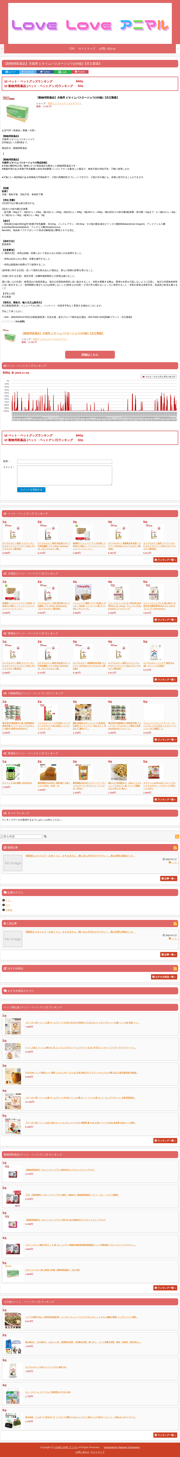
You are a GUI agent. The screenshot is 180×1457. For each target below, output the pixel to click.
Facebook (28, 72)
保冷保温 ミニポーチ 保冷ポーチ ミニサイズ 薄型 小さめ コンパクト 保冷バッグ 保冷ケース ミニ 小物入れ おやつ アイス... (80, 1417)
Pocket (80, 72)
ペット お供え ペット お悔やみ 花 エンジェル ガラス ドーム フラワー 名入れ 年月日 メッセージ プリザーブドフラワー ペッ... (80, 1048)
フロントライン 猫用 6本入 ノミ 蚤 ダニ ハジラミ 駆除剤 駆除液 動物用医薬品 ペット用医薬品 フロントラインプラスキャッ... (80, 1245)
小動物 (8, 910)
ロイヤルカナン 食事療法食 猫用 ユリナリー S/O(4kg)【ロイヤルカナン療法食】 (124, 546)
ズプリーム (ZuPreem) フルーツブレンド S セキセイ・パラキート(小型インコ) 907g (159, 786)
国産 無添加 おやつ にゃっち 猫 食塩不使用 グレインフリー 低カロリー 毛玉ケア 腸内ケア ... (89, 726)
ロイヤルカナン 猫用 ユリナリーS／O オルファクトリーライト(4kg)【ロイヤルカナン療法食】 (18, 546)
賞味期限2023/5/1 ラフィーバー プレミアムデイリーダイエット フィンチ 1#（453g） (89, 786)
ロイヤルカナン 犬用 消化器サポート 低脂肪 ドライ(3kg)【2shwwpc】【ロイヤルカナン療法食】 (54, 606)
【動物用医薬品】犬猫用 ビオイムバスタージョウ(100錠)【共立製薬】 (62, 333)
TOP (72, 48)
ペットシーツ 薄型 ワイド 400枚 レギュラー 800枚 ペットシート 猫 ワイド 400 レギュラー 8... (89, 606)
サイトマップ (87, 48)
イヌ (174, 862)
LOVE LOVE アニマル (66, 1447)
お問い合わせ (107, 48)
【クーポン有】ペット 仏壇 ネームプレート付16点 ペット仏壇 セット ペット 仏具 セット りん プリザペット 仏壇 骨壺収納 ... (80, 1098)
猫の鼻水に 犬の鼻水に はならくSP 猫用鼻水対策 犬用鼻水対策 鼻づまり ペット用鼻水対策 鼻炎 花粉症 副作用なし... (83, 1342)
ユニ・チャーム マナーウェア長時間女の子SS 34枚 (48, 1392)
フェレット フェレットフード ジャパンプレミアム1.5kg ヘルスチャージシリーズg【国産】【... (160, 726)
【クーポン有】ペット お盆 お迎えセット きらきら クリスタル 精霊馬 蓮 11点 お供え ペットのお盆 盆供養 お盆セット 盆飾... (80, 1123)
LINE (62, 72)
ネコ (7, 905)
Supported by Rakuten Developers (122, 1447)
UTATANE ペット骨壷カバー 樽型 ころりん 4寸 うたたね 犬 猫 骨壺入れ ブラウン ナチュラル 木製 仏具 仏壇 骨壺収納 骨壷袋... (81, 1073)
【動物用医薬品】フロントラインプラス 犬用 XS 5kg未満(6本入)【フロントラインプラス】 (65, 1220)
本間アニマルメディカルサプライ (65, 103)
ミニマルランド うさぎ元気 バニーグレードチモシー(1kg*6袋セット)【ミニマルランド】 (54, 726)
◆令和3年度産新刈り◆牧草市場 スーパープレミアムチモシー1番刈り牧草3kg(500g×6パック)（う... (124, 726)
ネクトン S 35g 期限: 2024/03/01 (17, 783)
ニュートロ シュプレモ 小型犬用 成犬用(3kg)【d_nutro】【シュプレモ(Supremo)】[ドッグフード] (124, 606)
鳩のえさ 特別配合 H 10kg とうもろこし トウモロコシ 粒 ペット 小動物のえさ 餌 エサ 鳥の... (124, 786)
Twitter (45, 72)
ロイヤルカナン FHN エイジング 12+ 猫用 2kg (45, 1367)
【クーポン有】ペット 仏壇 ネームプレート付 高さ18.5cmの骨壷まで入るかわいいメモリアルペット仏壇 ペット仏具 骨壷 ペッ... (82, 1023)
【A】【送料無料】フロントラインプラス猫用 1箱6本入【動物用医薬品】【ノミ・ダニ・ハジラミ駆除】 (72, 1195)
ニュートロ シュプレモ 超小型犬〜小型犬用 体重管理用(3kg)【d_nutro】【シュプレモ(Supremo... (159, 606)
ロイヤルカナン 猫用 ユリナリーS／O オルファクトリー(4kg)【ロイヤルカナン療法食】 (159, 546)
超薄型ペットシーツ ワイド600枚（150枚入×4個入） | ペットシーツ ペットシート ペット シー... (89, 546)
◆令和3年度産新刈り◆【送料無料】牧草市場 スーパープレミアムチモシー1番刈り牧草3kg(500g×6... (18, 726)
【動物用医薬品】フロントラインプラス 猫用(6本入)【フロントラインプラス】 (60, 1170)
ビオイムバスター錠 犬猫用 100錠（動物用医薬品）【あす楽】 (53, 1270)
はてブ (10, 72)
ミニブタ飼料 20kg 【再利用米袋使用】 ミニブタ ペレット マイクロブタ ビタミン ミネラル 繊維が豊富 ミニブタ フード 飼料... (81, 1317)
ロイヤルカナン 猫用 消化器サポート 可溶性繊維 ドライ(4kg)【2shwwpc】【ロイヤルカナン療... (54, 546)
